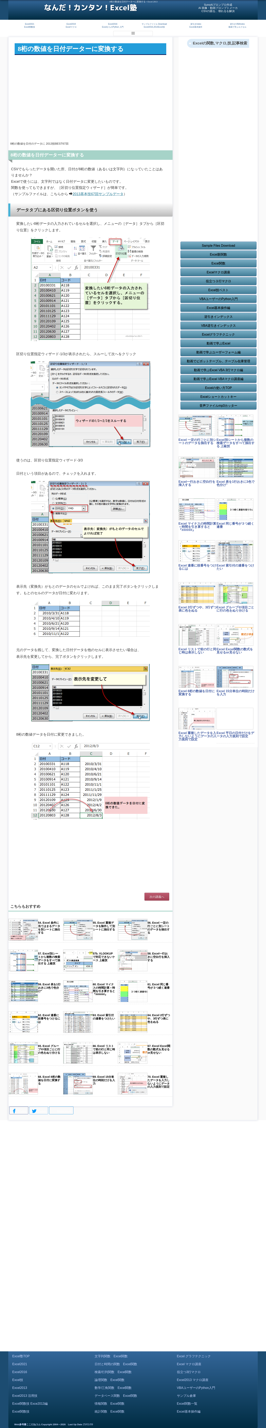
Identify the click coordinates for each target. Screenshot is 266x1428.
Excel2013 (19, 1387)
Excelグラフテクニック (218, 334)
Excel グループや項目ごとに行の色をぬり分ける (235, 609)
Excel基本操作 (195, 27)
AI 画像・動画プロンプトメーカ (218, 7)
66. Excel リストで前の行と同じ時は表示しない (104, 1049)
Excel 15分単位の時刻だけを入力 (236, 692)
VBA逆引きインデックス (218, 325)
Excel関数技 (29, 27)
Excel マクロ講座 (189, 1364)
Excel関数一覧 (187, 1403)
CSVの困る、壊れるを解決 (218, 11)
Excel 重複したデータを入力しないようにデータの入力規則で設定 (198, 736)
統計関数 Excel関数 (109, 1411)
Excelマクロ (71, 27)
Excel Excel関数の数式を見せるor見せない (235, 651)
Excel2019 (71, 24)
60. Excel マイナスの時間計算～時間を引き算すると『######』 (104, 989)
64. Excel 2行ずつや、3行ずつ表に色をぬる (158, 1018)
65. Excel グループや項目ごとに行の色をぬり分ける (49, 1049)
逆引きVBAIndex (237, 24)
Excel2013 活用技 (24, 1395)
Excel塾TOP (21, 1356)
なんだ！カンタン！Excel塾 (90, 7)
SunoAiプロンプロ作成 (218, 4)
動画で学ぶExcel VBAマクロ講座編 (218, 379)
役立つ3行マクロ (189, 1372)
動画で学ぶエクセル (237, 27)
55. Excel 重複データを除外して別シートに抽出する (104, 926)
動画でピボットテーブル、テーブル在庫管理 (218, 361)
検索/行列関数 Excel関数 (113, 1372)
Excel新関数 (218, 254)
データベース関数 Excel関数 (116, 1395)
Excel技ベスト (218, 290)
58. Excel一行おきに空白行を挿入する (158, 957)
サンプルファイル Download (154, 24)
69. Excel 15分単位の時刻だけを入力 (104, 1080)
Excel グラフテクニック (194, 1356)
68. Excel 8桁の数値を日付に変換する (49, 1080)
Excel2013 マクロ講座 (192, 1380)
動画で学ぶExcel (218, 343)
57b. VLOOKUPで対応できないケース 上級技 (104, 957)
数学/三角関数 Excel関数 (113, 1387)
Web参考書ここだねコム (27, 1424)
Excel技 (17, 1380)
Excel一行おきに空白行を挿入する (197, 483)
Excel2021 (29, 24)
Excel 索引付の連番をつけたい (235, 567)
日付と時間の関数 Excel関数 (116, 1364)
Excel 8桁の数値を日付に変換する (197, 692)
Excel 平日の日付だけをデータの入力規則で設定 (235, 734)
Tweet (38, 1111)
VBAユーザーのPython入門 (218, 299)
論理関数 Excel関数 (109, 1380)
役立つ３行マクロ (218, 281)
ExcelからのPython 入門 (112, 27)
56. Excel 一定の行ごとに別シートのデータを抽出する (158, 927)
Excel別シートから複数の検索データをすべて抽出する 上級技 (236, 443)
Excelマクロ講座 (218, 272)
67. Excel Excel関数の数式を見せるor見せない (158, 1049)
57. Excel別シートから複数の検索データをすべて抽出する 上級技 (49, 958)
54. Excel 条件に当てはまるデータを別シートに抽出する (49, 927)
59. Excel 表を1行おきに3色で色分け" (49, 988)
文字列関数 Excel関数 (111, 1356)
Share (18, 1111)
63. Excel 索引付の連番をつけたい (104, 1017)
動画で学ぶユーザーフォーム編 (218, 352)
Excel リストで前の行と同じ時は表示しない (197, 651)
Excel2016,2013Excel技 (154, 27)
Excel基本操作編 (218, 308)
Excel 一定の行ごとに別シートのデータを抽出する (197, 441)
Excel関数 (218, 263)
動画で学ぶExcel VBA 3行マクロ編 (218, 370)
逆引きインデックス (218, 316)
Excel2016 (112, 24)
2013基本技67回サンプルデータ (98, 194)
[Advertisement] (90, 106)
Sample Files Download (218, 245)
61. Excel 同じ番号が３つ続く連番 (158, 986)
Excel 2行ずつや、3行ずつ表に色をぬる (198, 609)
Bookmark (61, 1111)
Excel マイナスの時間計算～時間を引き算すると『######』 (197, 527)
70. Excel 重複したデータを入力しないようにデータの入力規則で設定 (158, 1081)
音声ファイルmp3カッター (218, 405)
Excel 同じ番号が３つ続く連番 (235, 525)
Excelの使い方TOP (218, 388)
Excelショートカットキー (218, 396)
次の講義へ (156, 896)
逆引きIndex (195, 24)
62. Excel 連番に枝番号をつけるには (49, 1018)
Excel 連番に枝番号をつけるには (197, 567)
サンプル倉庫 (186, 1395)
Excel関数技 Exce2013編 (30, 1403)
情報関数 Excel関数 (109, 1403)
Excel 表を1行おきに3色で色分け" (236, 483)
